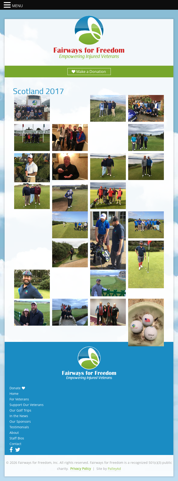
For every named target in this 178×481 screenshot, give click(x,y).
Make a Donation (91, 71)
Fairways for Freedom (89, 38)
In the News (19, 416)
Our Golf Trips (20, 410)
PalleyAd (114, 468)
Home (14, 394)
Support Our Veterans (27, 405)
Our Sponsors (20, 421)
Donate (15, 388)
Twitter (17, 450)
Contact (15, 444)
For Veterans (19, 399)
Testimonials (19, 427)
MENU (17, 5)
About (14, 433)
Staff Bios (17, 438)
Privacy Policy (80, 468)
